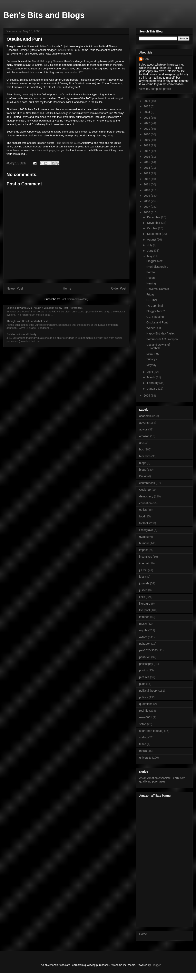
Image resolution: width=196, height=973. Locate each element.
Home (67, 288)
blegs (142, 463)
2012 (147, 179)
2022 (147, 123)
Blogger (155, 964)
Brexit (143, 476)
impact (143, 550)
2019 (147, 140)
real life (143, 710)
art (141, 442)
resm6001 (145, 717)
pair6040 (144, 657)
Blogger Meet (154, 261)
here (101, 98)
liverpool (144, 610)
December (154, 217)
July (150, 245)
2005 (147, 395)
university (145, 757)
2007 (147, 206)
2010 (147, 190)
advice (143, 429)
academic (145, 416)
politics (143, 697)
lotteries (144, 617)
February (153, 383)
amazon (144, 436)
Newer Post (15, 288)
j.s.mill (143, 570)
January (152, 388)
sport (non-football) (151, 730)
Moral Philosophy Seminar (47, 61)
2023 (147, 117)
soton (142, 724)
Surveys (151, 359)
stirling (143, 737)
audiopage (49, 150)
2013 (147, 173)
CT (79, 49)
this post (34, 72)
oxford (143, 637)
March (151, 377)
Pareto (150, 272)
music (143, 623)
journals (144, 583)
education (145, 503)
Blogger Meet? (155, 311)
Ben (146, 59)
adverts (144, 422)
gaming (144, 536)
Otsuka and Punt (157, 322)
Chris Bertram (64, 49)
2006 (147, 212)
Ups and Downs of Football (158, 346)
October (152, 228)
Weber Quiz (153, 328)
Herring (151, 283)
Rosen (150, 277)
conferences (147, 483)
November (154, 222)
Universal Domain (157, 289)
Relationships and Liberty (21, 334)
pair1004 (144, 643)
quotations (146, 704)
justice (143, 590)
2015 (147, 162)
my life (143, 630)
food (142, 516)
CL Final (151, 300)
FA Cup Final (154, 305)
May (150, 256)
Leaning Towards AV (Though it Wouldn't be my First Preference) (44, 307)
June (150, 250)
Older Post (118, 288)
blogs (142, 469)
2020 (147, 134)
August (152, 239)
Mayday (151, 365)
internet (144, 563)
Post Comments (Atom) (74, 299)
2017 (147, 151)
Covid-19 (145, 489)
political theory (148, 690)
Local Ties (152, 353)
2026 (147, 101)
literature (144, 603)
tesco (142, 744)
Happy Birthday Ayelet (160, 333)
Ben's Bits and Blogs (44, 15)
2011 (147, 184)
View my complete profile (155, 88)
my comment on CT (70, 72)
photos (143, 670)
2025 (147, 106)
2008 (147, 201)
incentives (145, 556)
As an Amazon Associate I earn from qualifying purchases (162, 779)
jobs (142, 576)
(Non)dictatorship (157, 266)
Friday (150, 294)
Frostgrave (146, 530)
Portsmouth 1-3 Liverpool (162, 339)
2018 (147, 145)
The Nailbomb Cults (68, 142)
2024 (147, 112)
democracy (146, 496)
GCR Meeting (155, 316)
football (143, 523)
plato (142, 683)
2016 (147, 156)
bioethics (144, 456)
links (142, 597)
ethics (143, 509)
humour (144, 543)
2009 (147, 195)
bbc (141, 449)
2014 (147, 167)
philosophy (146, 663)
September (154, 233)
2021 (147, 128)
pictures (144, 677)
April (150, 371)
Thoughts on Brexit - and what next (27, 321)
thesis (143, 750)
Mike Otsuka (47, 46)
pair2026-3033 (148, 650)
